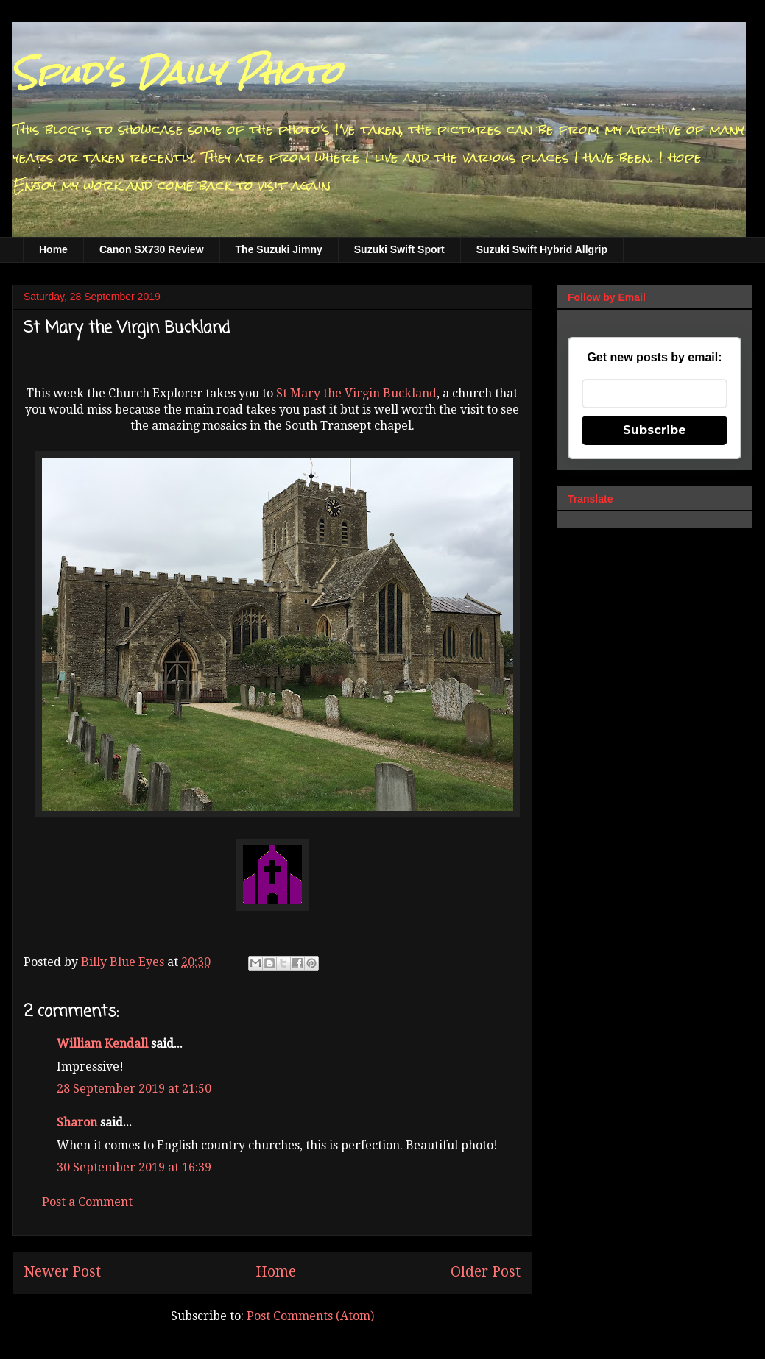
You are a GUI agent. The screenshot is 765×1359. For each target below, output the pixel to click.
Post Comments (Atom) (310, 1316)
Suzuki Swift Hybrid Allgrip (541, 249)
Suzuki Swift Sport (399, 249)
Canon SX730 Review (151, 249)
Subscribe (654, 430)
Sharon (77, 1122)
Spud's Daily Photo (176, 72)
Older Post (486, 1271)
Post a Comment (87, 1202)
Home (53, 249)
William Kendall (102, 1044)
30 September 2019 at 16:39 (134, 1167)
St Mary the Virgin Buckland (356, 393)
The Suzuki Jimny (279, 249)
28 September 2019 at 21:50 (134, 1089)
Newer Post (62, 1271)
